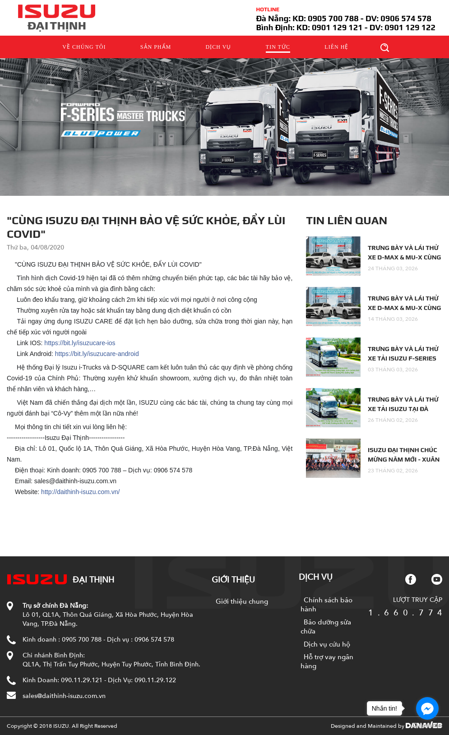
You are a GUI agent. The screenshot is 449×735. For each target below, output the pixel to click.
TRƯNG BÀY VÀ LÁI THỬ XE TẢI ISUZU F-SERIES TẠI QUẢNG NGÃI (403, 358)
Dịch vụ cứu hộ (327, 644)
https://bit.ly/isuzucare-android (97, 353)
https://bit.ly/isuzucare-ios (79, 343)
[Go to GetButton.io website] (427, 726)
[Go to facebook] (427, 708)
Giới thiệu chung (242, 601)
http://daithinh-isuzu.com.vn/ (80, 491)
